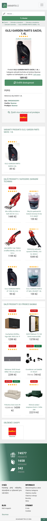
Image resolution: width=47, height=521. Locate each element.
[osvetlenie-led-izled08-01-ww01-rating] (34, 349)
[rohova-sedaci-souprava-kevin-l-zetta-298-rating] (34, 385)
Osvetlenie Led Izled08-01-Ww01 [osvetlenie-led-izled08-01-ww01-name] (34, 371)
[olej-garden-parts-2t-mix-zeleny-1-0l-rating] (34, 267)
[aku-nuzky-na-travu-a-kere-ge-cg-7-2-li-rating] (12, 191)
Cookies (28, 511)
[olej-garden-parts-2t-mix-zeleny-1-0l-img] (34, 277)
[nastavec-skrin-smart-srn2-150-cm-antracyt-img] (12, 359)
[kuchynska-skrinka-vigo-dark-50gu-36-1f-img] (12, 323)
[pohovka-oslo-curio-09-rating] (12, 385)
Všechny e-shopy (31, 496)
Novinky (28, 498)
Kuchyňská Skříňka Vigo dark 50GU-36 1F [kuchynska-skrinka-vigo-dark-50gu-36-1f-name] (12, 335)
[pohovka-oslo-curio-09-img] (12, 394)
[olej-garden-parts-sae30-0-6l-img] (12, 152)
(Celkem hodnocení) (23, 39)
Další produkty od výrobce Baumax (20, 304)
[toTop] (44, 519)
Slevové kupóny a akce (33, 488)
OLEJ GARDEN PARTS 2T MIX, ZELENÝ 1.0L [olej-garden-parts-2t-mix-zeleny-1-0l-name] (34, 290)
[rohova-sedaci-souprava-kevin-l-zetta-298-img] (34, 394)
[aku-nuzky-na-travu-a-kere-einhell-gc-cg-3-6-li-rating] (12, 229)
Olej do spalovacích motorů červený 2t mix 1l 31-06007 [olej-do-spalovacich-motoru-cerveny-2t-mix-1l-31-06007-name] (34, 213)
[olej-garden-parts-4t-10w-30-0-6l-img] (12, 277)
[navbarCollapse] (42, 5)
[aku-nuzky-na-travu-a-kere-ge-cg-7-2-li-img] (12, 201)
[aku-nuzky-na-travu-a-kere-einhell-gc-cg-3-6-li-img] (12, 238)
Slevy (27, 501)
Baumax (14, 103)
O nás (27, 508)
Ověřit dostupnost (23, 82)
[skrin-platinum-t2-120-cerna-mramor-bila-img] (34, 323)
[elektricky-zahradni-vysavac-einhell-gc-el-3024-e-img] (34, 238)
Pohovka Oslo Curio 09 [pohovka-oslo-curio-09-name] (12, 405)
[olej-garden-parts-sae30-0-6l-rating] (12, 142)
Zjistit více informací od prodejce (23, 116)
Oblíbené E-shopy (12, 423)
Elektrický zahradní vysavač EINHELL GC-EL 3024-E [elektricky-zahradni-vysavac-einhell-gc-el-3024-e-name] (34, 251)
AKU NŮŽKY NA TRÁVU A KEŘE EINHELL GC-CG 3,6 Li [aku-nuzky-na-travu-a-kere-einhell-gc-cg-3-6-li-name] (12, 250)
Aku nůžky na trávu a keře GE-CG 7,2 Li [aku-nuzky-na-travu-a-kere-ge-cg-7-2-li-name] (12, 212)
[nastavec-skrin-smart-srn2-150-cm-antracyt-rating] (12, 349)
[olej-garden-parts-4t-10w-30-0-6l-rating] (12, 267)
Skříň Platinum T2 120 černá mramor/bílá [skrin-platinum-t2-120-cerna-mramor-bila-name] (34, 335)
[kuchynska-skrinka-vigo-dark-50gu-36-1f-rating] (12, 314)
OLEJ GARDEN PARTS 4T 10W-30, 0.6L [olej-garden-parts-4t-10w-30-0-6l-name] (12, 290)
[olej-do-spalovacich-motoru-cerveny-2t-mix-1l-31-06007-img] (34, 201)
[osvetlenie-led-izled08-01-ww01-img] (34, 359)
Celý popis (36, 74)
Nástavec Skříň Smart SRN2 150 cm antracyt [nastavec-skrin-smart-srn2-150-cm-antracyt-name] (12, 371)
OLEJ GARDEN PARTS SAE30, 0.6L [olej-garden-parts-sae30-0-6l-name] (12, 165)
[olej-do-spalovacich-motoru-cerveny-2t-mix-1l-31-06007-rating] (34, 191)
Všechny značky (30, 493)
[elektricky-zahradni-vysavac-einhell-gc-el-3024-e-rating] (34, 229)
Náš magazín (6, 508)
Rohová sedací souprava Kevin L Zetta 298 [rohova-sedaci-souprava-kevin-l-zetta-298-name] (34, 407)
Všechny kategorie (31, 490)
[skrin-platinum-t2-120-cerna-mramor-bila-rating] (34, 314)
